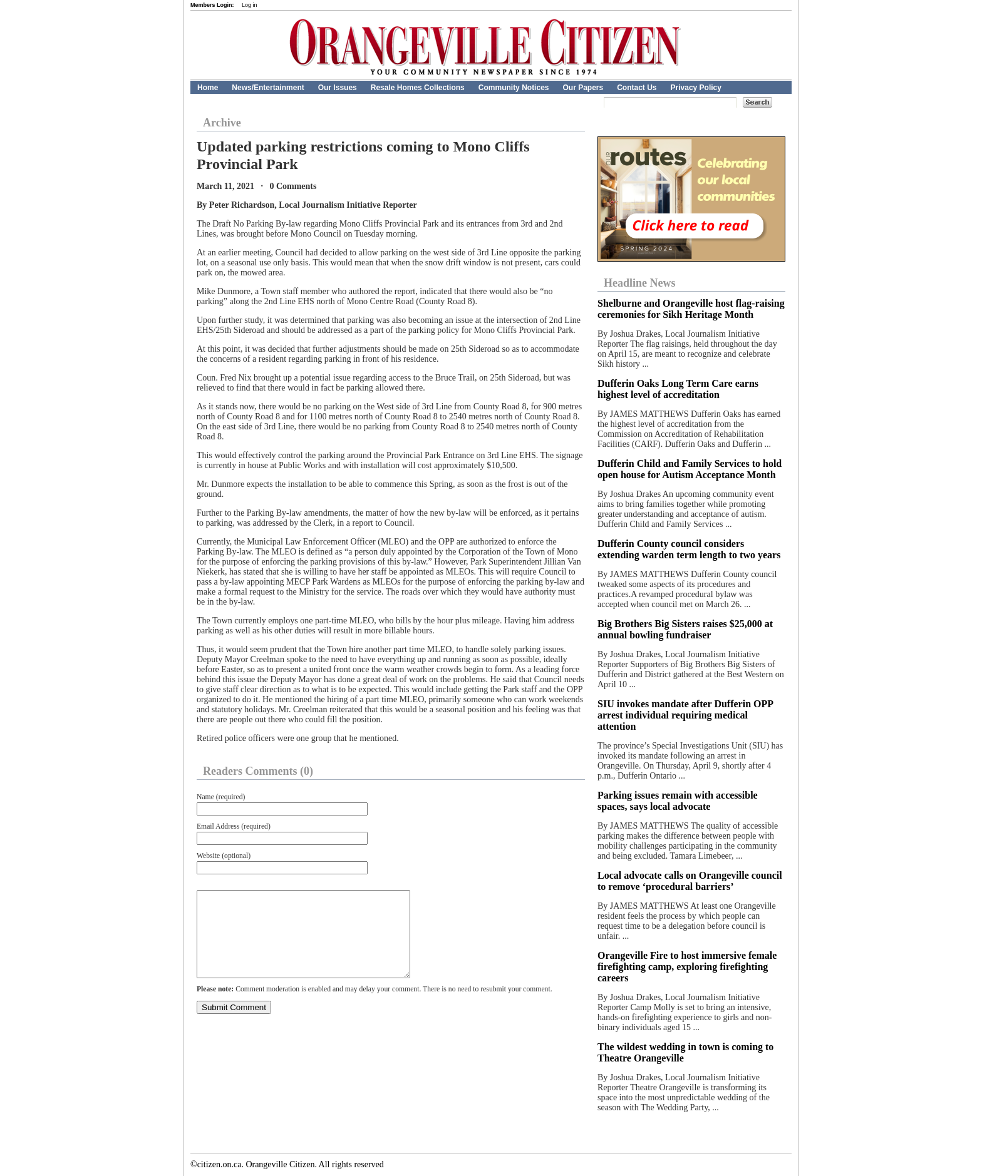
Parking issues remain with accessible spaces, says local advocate (677, 801)
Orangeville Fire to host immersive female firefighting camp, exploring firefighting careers (687, 966)
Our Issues (337, 87)
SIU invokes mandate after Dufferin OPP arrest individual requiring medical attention (685, 715)
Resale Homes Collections (418, 87)
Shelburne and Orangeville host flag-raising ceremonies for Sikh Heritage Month (691, 309)
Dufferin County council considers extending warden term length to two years (688, 549)
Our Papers (582, 87)
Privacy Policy (696, 87)
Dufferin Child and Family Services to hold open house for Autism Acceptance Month (689, 469)
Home (207, 87)
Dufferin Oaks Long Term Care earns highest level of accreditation (677, 389)
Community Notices (513, 87)
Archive (222, 122)
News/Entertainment (268, 87)
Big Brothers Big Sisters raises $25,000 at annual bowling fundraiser (685, 629)
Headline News (640, 283)
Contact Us (636, 87)
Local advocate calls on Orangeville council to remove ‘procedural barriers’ (689, 881)
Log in (249, 5)
